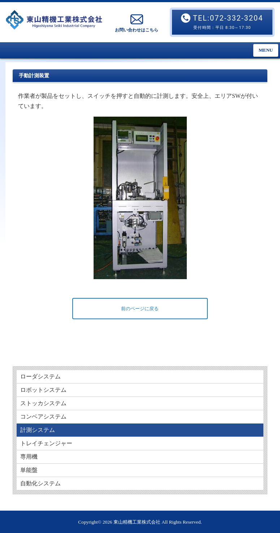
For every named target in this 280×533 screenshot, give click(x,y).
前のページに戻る (140, 308)
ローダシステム (40, 376)
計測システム (37, 430)
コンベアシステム (43, 416)
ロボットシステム (43, 390)
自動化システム (40, 483)
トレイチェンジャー (46, 443)
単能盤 (29, 470)
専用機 (29, 457)
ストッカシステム (43, 403)
